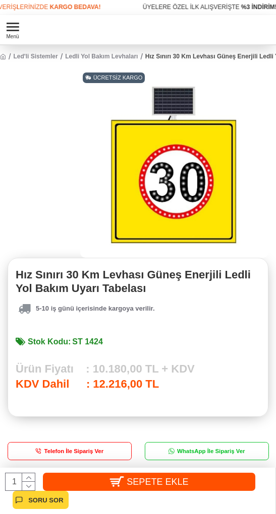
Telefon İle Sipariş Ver (74, 451)
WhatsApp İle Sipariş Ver (211, 451)
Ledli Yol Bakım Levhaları (101, 56)
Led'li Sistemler (35, 56)
